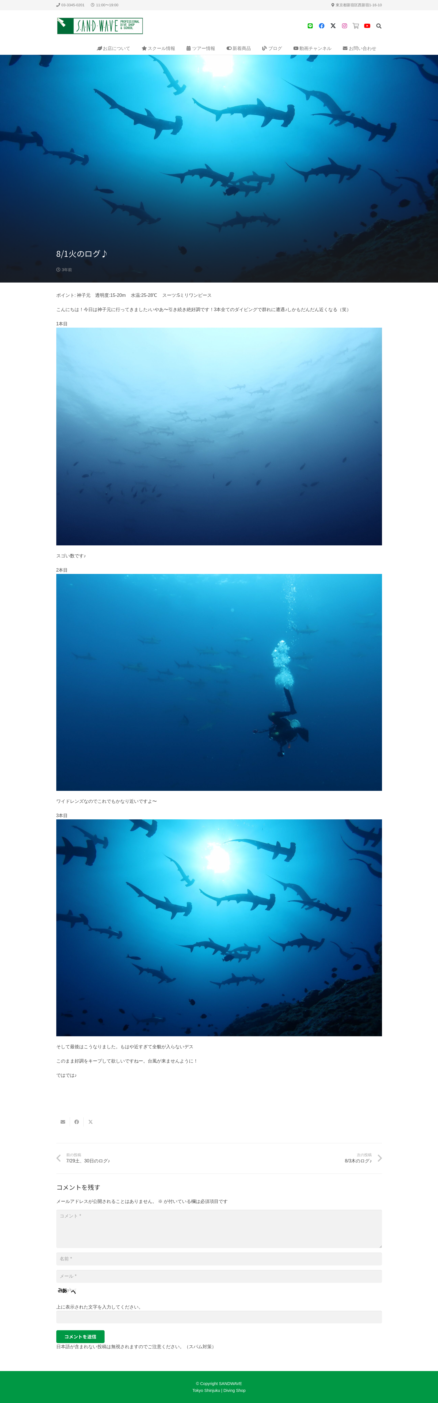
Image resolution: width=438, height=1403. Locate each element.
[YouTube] (367, 26)
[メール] (219, 1276)
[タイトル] (310, 26)
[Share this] (77, 1121)
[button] (379, 26)
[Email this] (63, 1121)
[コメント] (219, 1229)
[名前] (219, 1259)
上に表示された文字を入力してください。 (99, 1307)
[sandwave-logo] (100, 26)
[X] (333, 26)
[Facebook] (321, 26)
